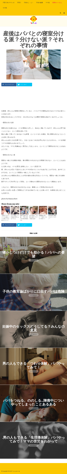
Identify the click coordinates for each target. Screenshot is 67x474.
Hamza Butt (12, 199)
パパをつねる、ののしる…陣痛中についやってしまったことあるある (34, 402)
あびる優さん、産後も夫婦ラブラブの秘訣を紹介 (33, 217)
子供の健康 (39, 2)
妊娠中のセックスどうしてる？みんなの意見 (33, 328)
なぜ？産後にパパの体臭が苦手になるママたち (15, 217)
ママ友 (48, 2)
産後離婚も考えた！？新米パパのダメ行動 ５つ (43, 217)
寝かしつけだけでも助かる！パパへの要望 (33, 254)
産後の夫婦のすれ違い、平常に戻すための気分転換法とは (24, 218)
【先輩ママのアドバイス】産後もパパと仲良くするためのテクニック (5, 218)
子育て (19, 2)
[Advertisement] (33, 97)
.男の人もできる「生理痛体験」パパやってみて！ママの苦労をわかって (33, 439)
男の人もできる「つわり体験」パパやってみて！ (33, 365)
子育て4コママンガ (8, 2)
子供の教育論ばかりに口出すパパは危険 (33, 291)
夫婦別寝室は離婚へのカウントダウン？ (52, 217)
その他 (5, 8)
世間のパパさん (57, 2)
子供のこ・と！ (28, 2)
